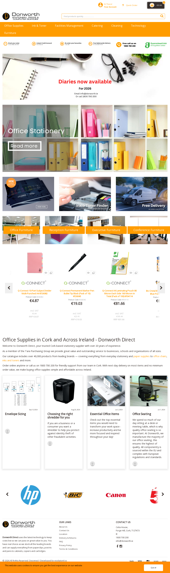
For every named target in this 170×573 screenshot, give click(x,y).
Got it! (153, 567)
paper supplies (141, 356)
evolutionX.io (60, 560)
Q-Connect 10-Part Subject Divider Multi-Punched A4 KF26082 (77, 292)
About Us (63, 527)
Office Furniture (21, 230)
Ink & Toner (39, 25)
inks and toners (10, 360)
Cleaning (117, 25)
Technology (138, 25)
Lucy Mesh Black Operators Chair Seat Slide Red (34, 292)
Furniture (10, 33)
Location (63, 534)
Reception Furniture (63, 230)
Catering (97, 25)
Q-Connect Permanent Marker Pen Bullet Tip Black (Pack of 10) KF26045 (119, 293)
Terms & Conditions (68, 549)
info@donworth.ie (124, 541)
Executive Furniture (106, 230)
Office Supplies (13, 25)
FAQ (61, 541)
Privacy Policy (65, 545)
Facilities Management (69, 25)
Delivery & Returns (67, 538)
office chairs (160, 356)
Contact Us (64, 530)
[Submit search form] (161, 15)
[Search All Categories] (113, 16)
